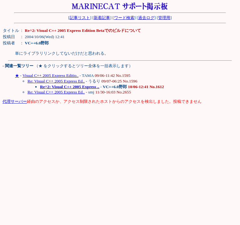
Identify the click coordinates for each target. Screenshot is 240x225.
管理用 (164, 17)
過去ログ (146, 17)
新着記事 (102, 17)
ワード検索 (124, 17)
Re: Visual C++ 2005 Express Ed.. (56, 81)
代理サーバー (14, 101)
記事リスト (80, 17)
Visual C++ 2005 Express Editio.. (50, 75)
